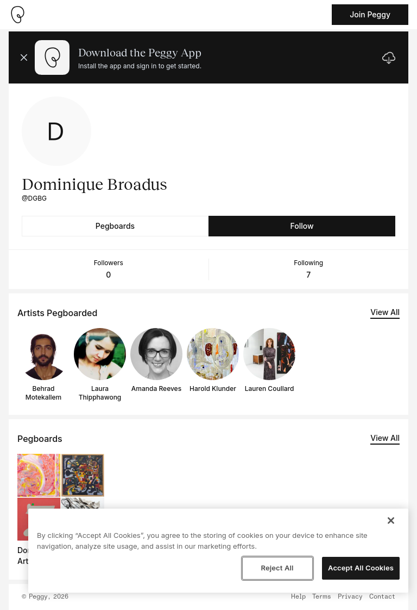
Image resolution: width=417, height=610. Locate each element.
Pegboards (115, 225)
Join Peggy (370, 14)
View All (385, 312)
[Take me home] (17, 14)
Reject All (277, 567)
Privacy (350, 597)
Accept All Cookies (361, 567)
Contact (382, 597)
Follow (301, 225)
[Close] (391, 520)
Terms (321, 597)
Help (298, 597)
